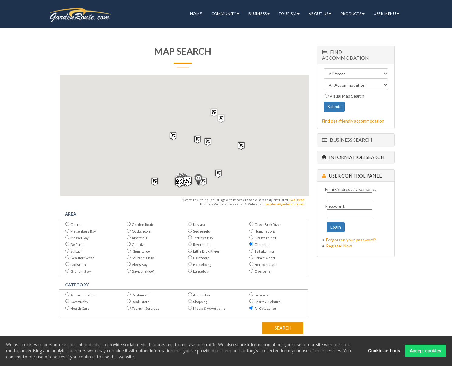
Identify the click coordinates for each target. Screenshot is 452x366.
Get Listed (297, 200)
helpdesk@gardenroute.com (284, 204)
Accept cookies (425, 351)
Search (283, 327)
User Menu (386, 13)
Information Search (353, 157)
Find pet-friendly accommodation (353, 120)
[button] (198, 180)
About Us (320, 13)
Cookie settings (384, 351)
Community (225, 13)
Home (196, 13)
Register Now (339, 245)
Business (259, 13)
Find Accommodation (345, 54)
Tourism (289, 13)
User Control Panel (352, 175)
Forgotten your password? (351, 239)
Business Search (347, 140)
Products (352, 13)
